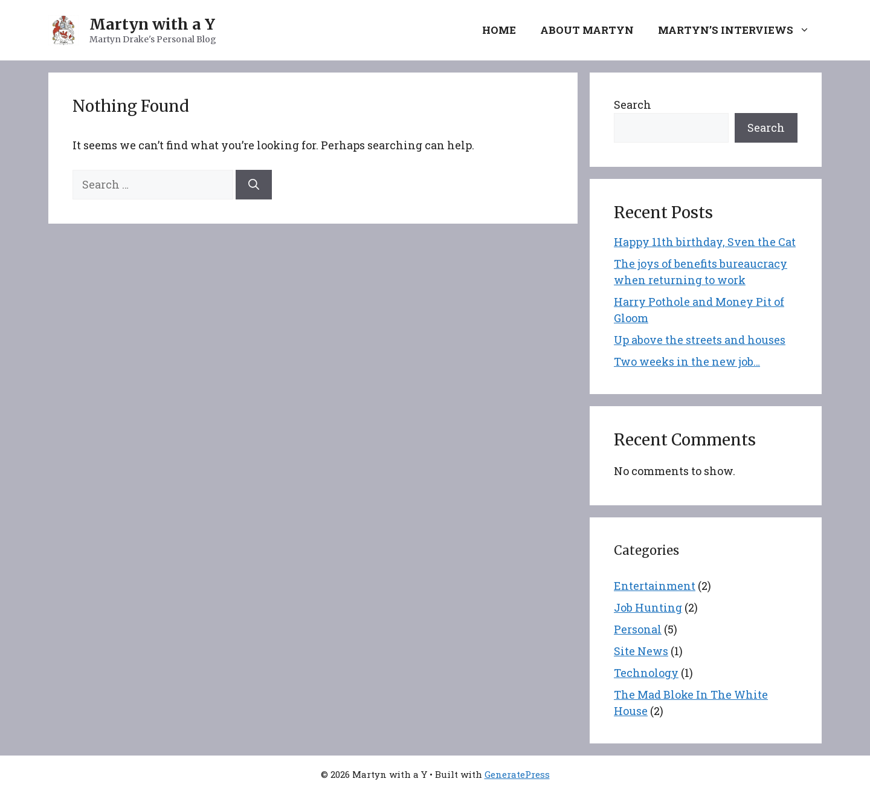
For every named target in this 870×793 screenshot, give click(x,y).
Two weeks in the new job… (687, 361)
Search (632, 104)
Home (499, 30)
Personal (638, 629)
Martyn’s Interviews (740, 30)
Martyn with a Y (152, 24)
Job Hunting (648, 607)
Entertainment (654, 585)
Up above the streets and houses (699, 339)
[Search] (254, 184)
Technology (646, 672)
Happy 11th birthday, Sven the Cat (705, 242)
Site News (641, 651)
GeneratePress (517, 774)
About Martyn (587, 30)
